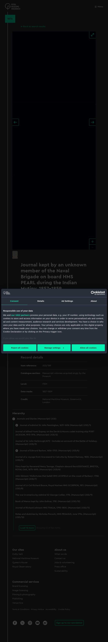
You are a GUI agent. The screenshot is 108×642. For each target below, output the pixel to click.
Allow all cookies (88, 347)
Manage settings (54, 347)
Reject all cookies (19, 347)
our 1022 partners (20, 315)
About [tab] (94, 301)
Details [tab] (40, 301)
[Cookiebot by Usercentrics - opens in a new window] (93, 293)
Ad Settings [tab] (67, 301)
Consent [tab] (14, 301)
